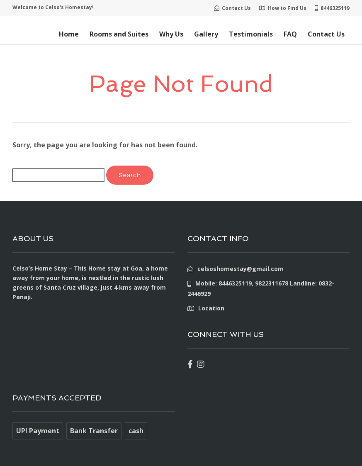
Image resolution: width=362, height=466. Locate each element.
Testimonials (251, 34)
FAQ (290, 34)
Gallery (206, 34)
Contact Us (326, 34)
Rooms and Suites (119, 34)
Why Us (171, 34)
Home (69, 34)
